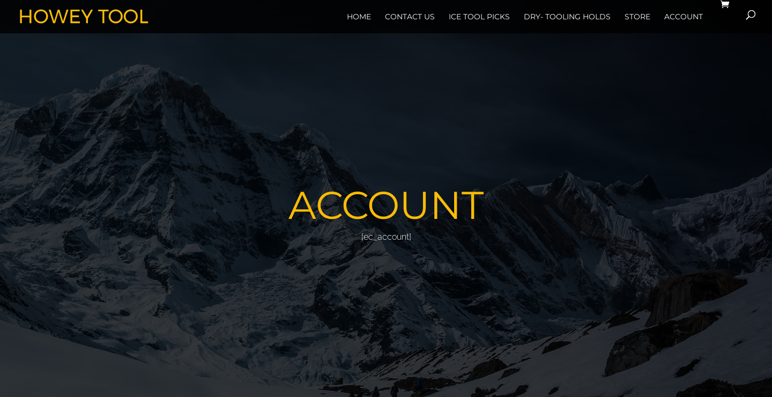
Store (637, 16)
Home (359, 16)
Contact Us (410, 16)
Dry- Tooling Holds (567, 16)
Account (683, 16)
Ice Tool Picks (479, 16)
